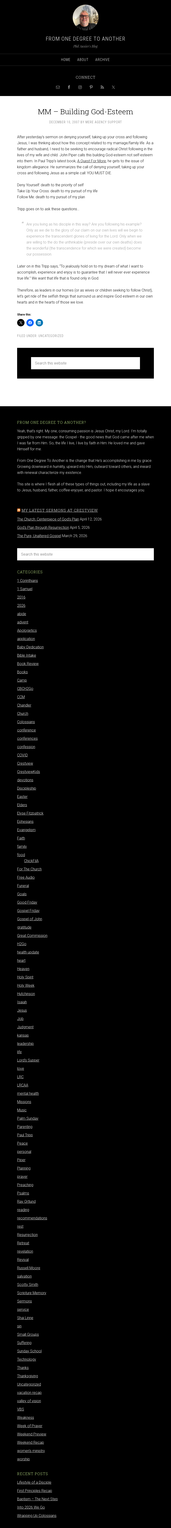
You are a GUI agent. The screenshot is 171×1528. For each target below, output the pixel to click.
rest (20, 1226)
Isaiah (22, 1002)
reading (23, 1210)
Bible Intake (26, 655)
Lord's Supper (28, 1060)
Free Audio (26, 877)
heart (21, 960)
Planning (24, 1168)
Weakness (25, 1417)
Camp (22, 680)
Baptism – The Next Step (37, 1499)
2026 (21, 605)
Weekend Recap (30, 1442)
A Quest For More (91, 161)
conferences (27, 738)
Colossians (26, 722)
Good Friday (27, 902)
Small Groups (28, 1334)
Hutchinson (26, 994)
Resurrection (27, 1235)
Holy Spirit (25, 977)
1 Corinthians (27, 580)
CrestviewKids (28, 772)
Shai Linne (25, 1318)
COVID (22, 755)
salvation (24, 1276)
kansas (23, 1035)
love (20, 1068)
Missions (24, 1102)
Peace (22, 1143)
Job (20, 1019)
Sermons (24, 1301)
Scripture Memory (31, 1293)
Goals (22, 894)
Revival (23, 1259)
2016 (21, 597)
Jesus (22, 1010)
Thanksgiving (27, 1376)
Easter (22, 796)
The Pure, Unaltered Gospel (39, 536)
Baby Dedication (30, 647)
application (26, 639)
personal (24, 1151)
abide (21, 614)
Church (22, 713)
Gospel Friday (28, 910)
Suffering (24, 1343)
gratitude (24, 927)
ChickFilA (31, 861)
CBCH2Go (25, 688)
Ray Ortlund (26, 1201)
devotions (25, 780)
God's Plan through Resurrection (43, 527)
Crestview (25, 763)
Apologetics (27, 630)
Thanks (23, 1368)
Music (22, 1110)
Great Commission (32, 935)
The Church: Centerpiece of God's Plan (48, 519)
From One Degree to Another (85, 39)
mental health (28, 1093)
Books (22, 672)
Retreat (23, 1243)
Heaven (23, 969)
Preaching (25, 1185)
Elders (22, 805)
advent (22, 622)
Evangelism (26, 830)
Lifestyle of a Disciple (34, 1482)
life (19, 1052)
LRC (20, 1077)
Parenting (24, 1127)
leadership (25, 1043)
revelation (25, 1251)
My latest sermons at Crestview (60, 510)
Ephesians (25, 821)
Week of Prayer (29, 1426)
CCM (21, 697)
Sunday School (29, 1351)
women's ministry (31, 1451)
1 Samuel (24, 589)
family (22, 846)
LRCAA (22, 1085)
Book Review (28, 664)
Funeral (23, 886)
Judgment (25, 1027)
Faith (21, 838)
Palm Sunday (27, 1118)
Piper (21, 1160)
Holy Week (25, 985)
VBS (20, 1409)
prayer (22, 1176)
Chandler (24, 705)
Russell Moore (28, 1268)
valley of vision (29, 1401)
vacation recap (29, 1392)
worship (23, 1459)
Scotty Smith (27, 1284)
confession (26, 747)
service (23, 1309)
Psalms (23, 1193)
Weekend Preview (31, 1434)
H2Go (21, 944)
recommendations (32, 1218)
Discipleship (26, 788)
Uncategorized (51, 336)
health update (28, 952)
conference (26, 730)
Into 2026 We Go (31, 1507)
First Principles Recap (34, 1491)
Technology (26, 1359)
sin (19, 1326)
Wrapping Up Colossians (36, 1515)
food (21, 855)
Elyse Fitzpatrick (30, 813)
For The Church (29, 869)
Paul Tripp (25, 1135)
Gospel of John (29, 919)
